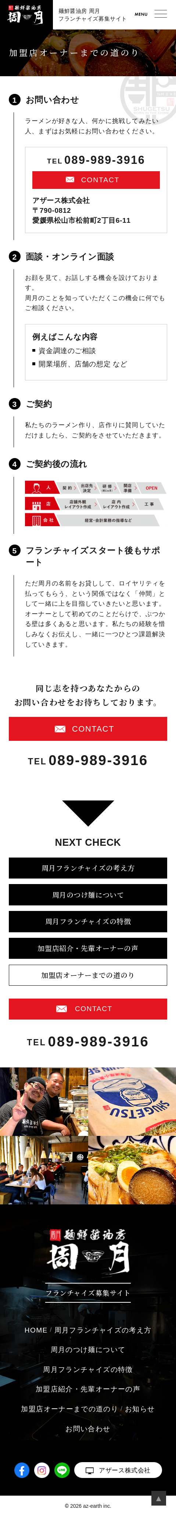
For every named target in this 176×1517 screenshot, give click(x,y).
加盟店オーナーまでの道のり (87, 975)
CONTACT (100, 180)
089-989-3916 (104, 160)
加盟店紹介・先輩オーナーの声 (87, 948)
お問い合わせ (87, 1429)
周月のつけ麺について (88, 895)
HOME (36, 1330)
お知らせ (140, 1409)
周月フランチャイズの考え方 (88, 868)
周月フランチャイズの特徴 (88, 921)
